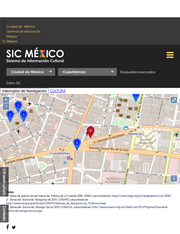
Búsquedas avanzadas (137, 71)
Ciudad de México (20, 26)
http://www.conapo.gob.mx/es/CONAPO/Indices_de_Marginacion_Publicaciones (56, 203)
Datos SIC (13, 82)
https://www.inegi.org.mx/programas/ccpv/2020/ (141, 196)
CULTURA (57, 90)
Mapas (11, 35)
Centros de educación (23, 31)
